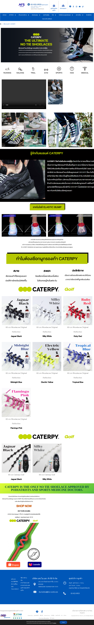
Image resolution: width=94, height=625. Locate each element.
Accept (63, 622)
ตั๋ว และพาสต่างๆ (24, 15)
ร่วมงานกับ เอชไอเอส (47, 19)
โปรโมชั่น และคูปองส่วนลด (66, 15)
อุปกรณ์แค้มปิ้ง (36, 615)
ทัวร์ (54, 15)
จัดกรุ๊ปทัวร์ (88, 15)
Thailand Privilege (47, 615)
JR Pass (65, 615)
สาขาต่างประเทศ (25, 585)
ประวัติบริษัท (14, 581)
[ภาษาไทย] (89, 610)
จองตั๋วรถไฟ (57, 615)
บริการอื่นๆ (80, 15)
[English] (82, 612)
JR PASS (12, 15)
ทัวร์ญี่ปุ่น (52, 615)
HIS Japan (52, 618)
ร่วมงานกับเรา (15, 589)
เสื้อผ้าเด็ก (41, 615)
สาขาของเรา (63, 8)
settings (54, 623)
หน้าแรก (4, 15)
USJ (62, 615)
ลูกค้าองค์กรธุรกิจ (54, 9)
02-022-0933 (75, 593)
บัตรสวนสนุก (36, 15)
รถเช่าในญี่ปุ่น (46, 15)
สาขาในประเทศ (25, 582)
